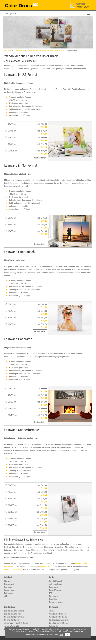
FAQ (50, 593)
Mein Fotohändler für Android (14, 617)
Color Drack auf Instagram (58, 617)
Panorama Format (46, 566)
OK (67, 635)
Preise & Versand (55, 590)
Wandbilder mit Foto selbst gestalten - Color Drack (45, 51)
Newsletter (53, 599)
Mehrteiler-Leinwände (13, 569)
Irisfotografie (53, 626)
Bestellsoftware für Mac (12, 614)
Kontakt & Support (55, 581)
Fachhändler (53, 587)
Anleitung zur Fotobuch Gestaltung (16, 623)
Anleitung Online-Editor (12, 626)
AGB (5, 596)
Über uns (7, 581)
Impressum (8, 587)
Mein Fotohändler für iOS (12, 620)
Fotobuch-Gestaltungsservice (59, 620)
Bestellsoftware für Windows (14, 611)
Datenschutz (8, 593)
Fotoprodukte (19, 51)
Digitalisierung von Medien (58, 623)
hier (61, 635)
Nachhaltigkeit (9, 584)
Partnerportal (53, 596)
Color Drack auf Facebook (58, 614)
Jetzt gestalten (40, 158)
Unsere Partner (9, 590)
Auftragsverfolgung (55, 584)
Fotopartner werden (56, 602)
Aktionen (52, 611)
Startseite (7, 51)
